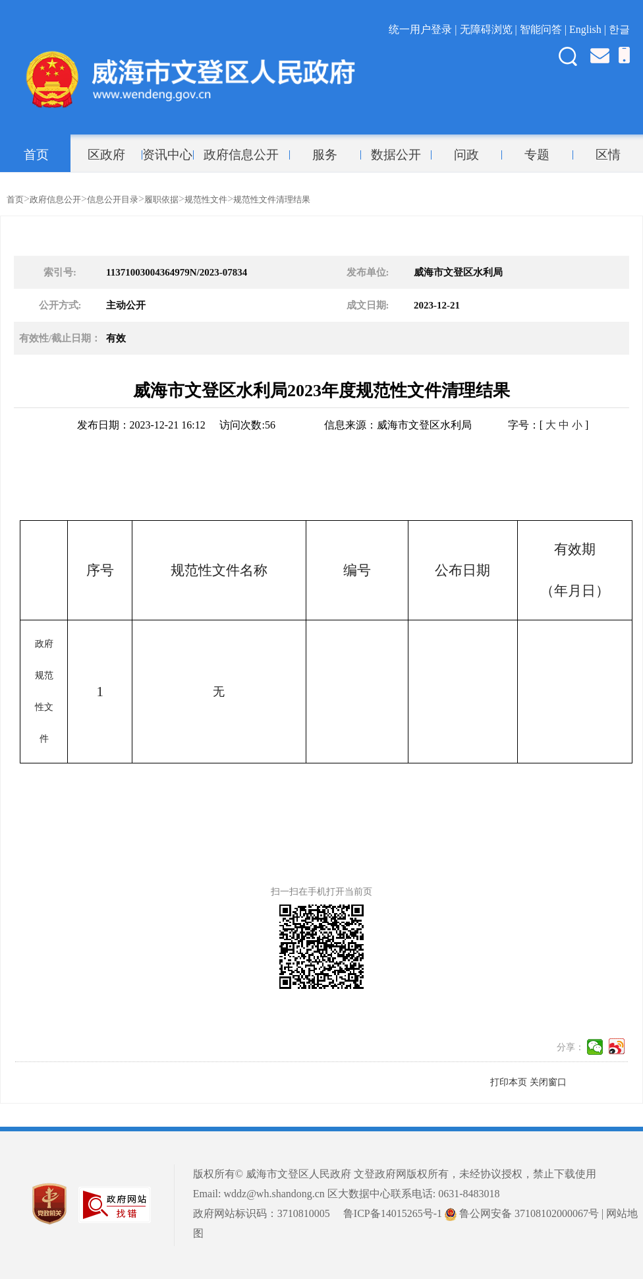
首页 (36, 155)
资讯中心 (167, 155)
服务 (324, 155)
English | (589, 29)
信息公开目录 (112, 199)
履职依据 (161, 199)
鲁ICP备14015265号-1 (392, 1213)
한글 (619, 29)
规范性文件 (205, 199)
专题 (536, 155)
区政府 (106, 155)
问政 (466, 155)
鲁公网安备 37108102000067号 (522, 1213)
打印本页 (508, 1082)
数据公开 (396, 155)
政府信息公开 (241, 155)
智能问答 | (544, 29)
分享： (570, 1047)
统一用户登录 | (424, 29)
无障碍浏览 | (490, 29)
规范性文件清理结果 (271, 199)
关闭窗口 (548, 1082)
